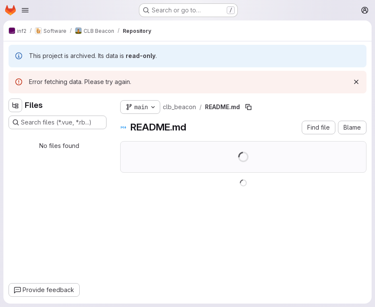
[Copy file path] (248, 107)
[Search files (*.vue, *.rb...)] (58, 122)
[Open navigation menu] (25, 10)
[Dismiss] (356, 82)
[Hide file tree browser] (15, 105)
